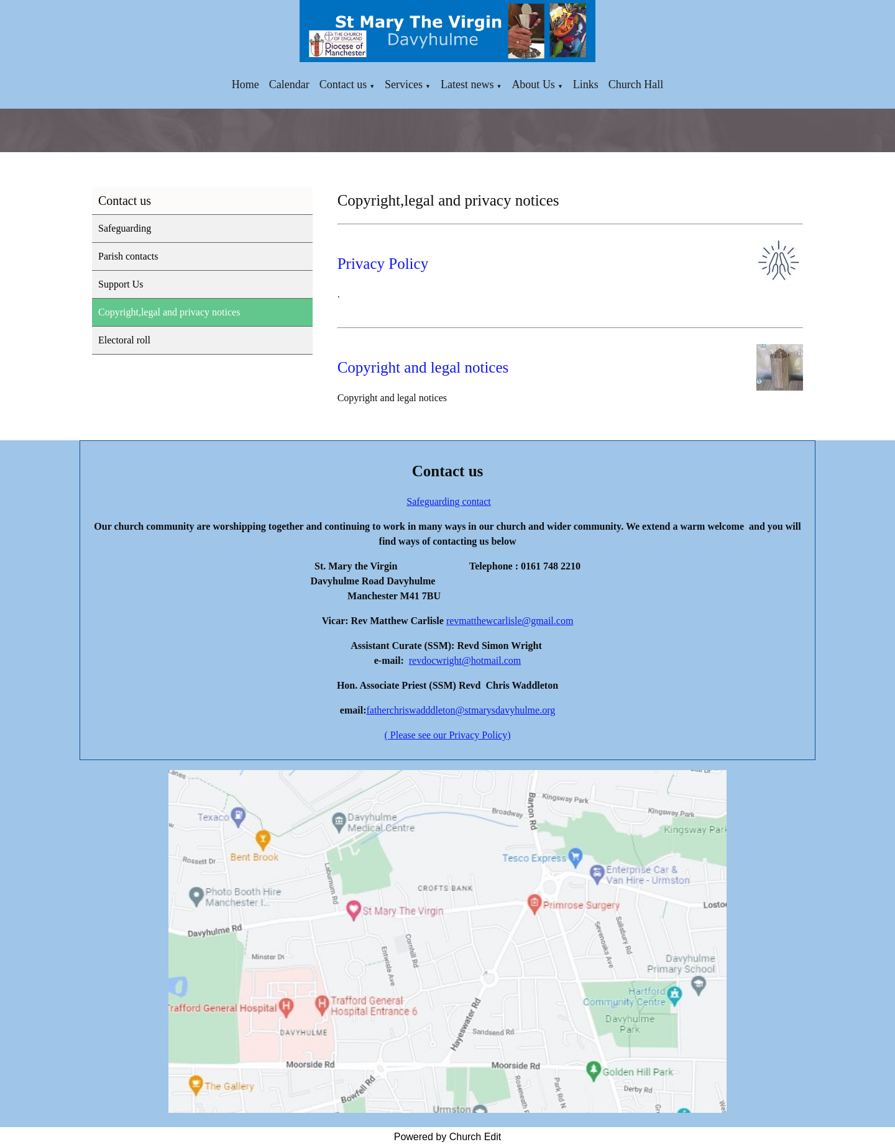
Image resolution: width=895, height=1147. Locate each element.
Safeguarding (124, 228)
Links (586, 84)
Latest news (467, 84)
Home (245, 84)
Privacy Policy (383, 263)
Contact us (343, 84)
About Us (533, 84)
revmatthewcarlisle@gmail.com (509, 620)
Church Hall (635, 84)
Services (404, 84)
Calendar (289, 84)
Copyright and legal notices (423, 367)
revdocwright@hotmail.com (465, 660)
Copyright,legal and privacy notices (169, 312)
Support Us (120, 284)
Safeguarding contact (448, 501)
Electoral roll (124, 340)
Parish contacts (128, 256)
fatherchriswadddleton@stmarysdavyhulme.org (460, 710)
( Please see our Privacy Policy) (447, 735)
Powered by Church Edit (448, 1136)
